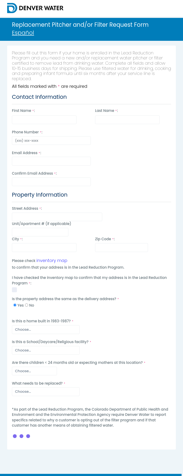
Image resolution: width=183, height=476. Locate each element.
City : (17, 238)
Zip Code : (105, 238)
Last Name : (106, 110)
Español (23, 33)
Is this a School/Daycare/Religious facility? (51, 341)
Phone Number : (27, 132)
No (31, 305)
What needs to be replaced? (39, 383)
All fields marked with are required (49, 86)
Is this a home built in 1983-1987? (43, 321)
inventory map (51, 260)
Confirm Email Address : (34, 173)
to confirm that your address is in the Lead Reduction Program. (68, 267)
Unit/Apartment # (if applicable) (41, 223)
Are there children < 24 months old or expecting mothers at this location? (79, 362)
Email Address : (26, 152)
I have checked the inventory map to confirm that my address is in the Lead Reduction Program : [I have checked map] (89, 280)
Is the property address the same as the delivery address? (65, 298)
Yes (20, 305)
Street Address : (27, 208)
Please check (24, 260)
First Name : (23, 110)
